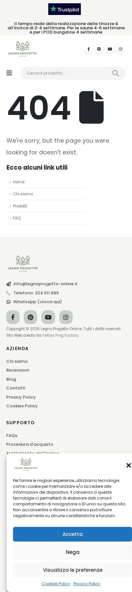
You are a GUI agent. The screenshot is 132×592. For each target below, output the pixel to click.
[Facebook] (88, 48)
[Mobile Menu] (9, 73)
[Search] (115, 73)
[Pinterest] (99, 48)
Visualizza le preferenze (72, 570)
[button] (128, 464)
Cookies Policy (56, 583)
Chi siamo (23, 194)
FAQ (17, 218)
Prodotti (20, 206)
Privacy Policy (86, 583)
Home (18, 182)
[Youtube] (109, 48)
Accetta (73, 534)
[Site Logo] (23, 49)
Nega (73, 552)
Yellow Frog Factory (60, 335)
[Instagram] (120, 48)
